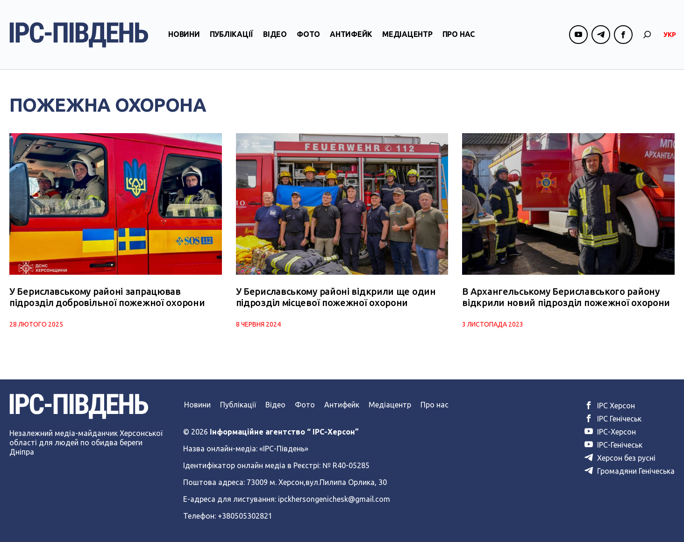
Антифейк (351, 34)
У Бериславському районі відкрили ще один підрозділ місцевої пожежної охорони (336, 297)
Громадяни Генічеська (629, 471)
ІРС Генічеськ (612, 418)
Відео (275, 34)
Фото (308, 34)
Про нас (458, 34)
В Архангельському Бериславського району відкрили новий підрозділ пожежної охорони (566, 297)
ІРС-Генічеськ (613, 445)
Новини (184, 34)
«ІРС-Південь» (283, 448)
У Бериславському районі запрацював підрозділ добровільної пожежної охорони (107, 297)
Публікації (232, 34)
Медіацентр (407, 34)
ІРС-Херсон (610, 432)
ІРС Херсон (609, 405)
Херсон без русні (620, 458)
